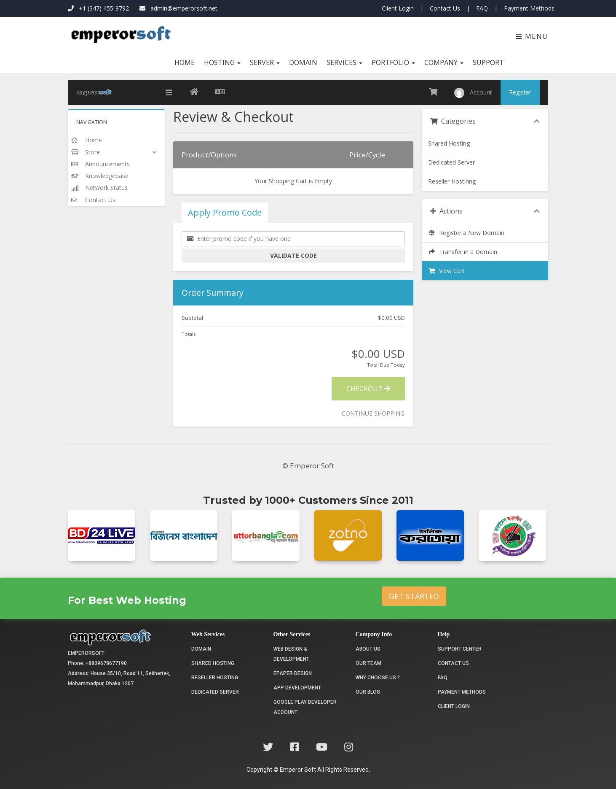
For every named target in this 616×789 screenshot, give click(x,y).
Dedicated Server (451, 162)
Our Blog (368, 692)
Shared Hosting (449, 143)
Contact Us (445, 8)
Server (265, 62)
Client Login (398, 8)
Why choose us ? (378, 678)
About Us (368, 649)
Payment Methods (529, 8)
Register (520, 92)
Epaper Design (292, 673)
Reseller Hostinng (452, 181)
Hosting (222, 62)
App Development (297, 688)
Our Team (368, 663)
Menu (532, 36)
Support (488, 62)
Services (344, 62)
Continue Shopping (373, 413)
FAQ (482, 8)
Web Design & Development (291, 654)
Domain (303, 62)
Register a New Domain (466, 233)
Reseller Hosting (214, 678)
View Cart (446, 271)
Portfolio (393, 62)
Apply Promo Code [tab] (225, 212)
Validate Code (293, 255)
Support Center (460, 649)
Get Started (414, 596)
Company (443, 62)
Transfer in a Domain (462, 252)
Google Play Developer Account (305, 707)
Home (184, 62)
